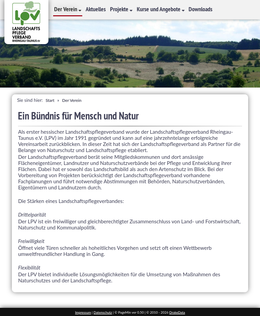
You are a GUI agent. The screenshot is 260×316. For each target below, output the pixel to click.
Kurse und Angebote (159, 9)
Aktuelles (96, 9)
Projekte (120, 9)
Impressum (83, 312)
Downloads (200, 9)
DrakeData (177, 312)
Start (50, 100)
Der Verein (66, 9)
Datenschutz (102, 312)
